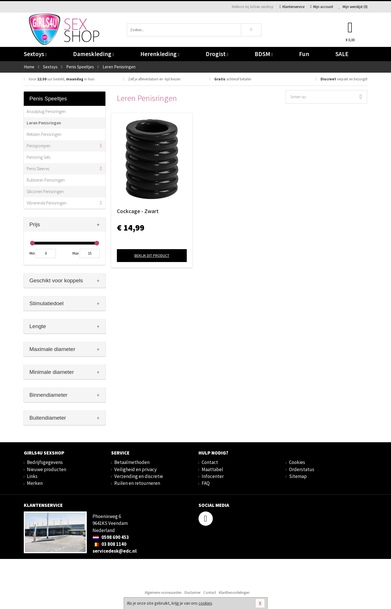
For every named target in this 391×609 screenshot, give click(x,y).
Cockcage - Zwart (138, 211)
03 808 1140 (109, 544)
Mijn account (321, 6)
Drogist (217, 54)
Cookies (297, 462)
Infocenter (213, 476)
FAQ (206, 483)
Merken (35, 483)
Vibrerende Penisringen (46, 203)
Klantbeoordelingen (234, 592)
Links (32, 476)
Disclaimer (192, 592)
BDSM (264, 54)
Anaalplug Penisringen (46, 111)
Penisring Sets (38, 157)
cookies (205, 603)
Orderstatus (301, 469)
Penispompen (38, 145)
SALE (342, 54)
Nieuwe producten (46, 469)
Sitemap (298, 476)
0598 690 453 (111, 537)
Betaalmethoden (132, 462)
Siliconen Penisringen (45, 191)
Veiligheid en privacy (135, 469)
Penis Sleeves (38, 168)
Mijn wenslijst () (353, 6)
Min (32, 253)
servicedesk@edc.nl (115, 551)
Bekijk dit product (151, 255)
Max (75, 253)
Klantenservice (291, 6)
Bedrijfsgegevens (45, 462)
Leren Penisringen (44, 123)
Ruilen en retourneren (137, 483)
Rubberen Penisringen (46, 180)
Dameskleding (93, 54)
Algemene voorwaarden (163, 592)
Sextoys (35, 54)
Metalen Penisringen (44, 134)
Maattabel (212, 469)
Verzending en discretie (138, 476)
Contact (210, 462)
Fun (304, 54)
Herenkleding (159, 54)
